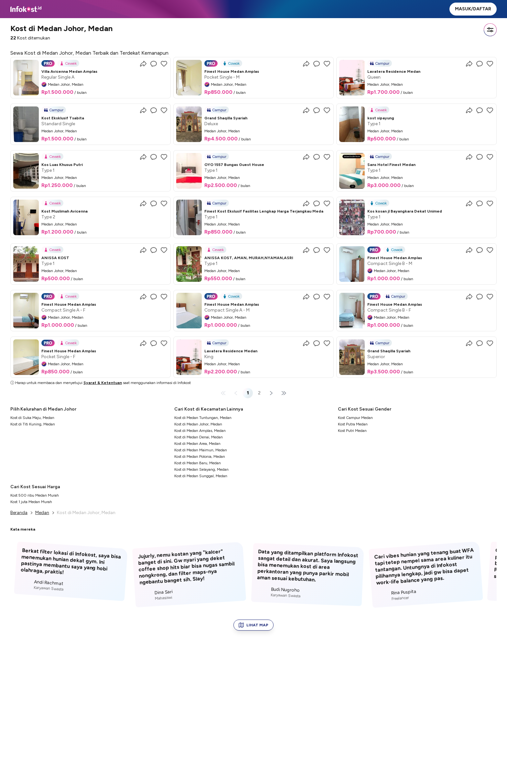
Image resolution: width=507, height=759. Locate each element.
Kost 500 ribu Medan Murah (34, 495)
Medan (42, 512)
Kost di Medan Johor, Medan (198, 424)
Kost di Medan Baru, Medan (197, 463)
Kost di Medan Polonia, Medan (199, 456)
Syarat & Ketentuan (102, 382)
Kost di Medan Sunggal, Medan (200, 476)
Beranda (18, 512)
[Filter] (490, 29)
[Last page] (282, 393)
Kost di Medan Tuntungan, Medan (203, 417)
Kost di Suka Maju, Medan (32, 417)
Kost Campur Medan (355, 417)
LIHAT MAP (253, 625)
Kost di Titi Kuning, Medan (32, 424)
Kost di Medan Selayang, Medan (201, 469)
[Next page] (271, 393)
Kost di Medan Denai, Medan (198, 437)
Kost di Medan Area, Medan (197, 443)
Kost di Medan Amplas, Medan (200, 430)
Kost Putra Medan (353, 424)
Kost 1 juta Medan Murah (31, 502)
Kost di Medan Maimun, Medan (200, 450)
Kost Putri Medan (352, 430)
